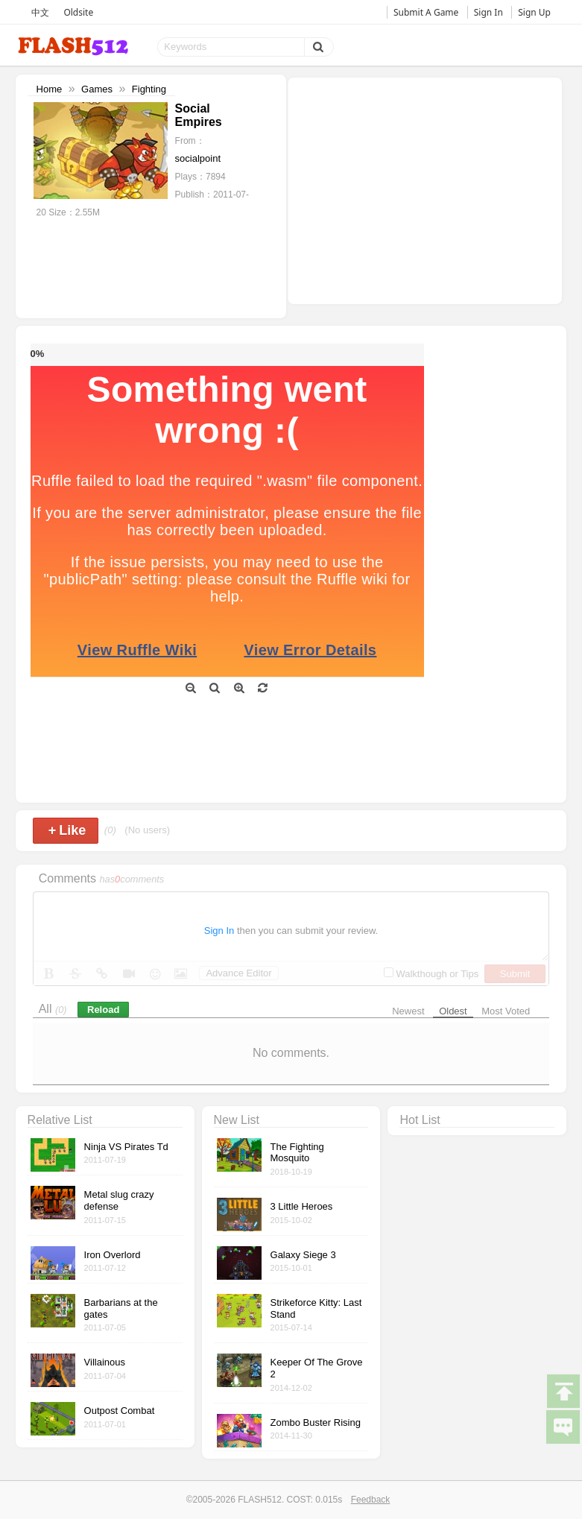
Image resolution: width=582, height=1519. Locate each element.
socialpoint (198, 158)
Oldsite (78, 12)
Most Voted (505, 1011)
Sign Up (534, 12)
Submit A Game (425, 12)
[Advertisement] (425, 189)
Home (50, 89)
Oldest (453, 1011)
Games (97, 89)
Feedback (370, 1499)
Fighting (149, 89)
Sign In (488, 12)
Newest (408, 1011)
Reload (103, 1009)
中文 (40, 12)
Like (67, 830)
